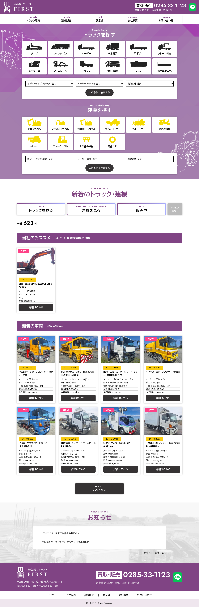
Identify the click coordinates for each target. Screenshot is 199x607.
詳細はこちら (36, 307)
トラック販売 (69, 595)
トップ (50, 595)
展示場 (106, 595)
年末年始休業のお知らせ (67, 533)
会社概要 (124, 595)
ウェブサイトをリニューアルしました (72, 542)
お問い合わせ (144, 595)
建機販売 (89, 595)
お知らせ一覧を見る (154, 553)
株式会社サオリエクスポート (18, 7)
